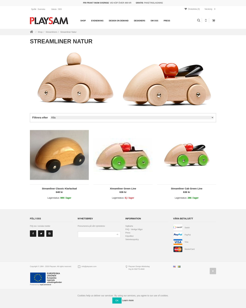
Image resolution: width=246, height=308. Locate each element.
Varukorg (210, 9)
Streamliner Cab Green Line (186, 188)
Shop (83, 21)
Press (167, 21)
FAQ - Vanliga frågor (134, 229)
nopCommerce (45, 285)
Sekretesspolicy (132, 239)
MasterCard (190, 249)
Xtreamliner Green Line (123, 188)
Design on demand (118, 21)
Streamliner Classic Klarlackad (59, 188)
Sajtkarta (129, 226)
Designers (139, 21)
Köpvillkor (129, 236)
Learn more (128, 300)
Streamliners (51, 32)
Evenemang (97, 21)
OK (117, 300)
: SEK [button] (57, 9)
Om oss (154, 21)
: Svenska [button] (39, 9)
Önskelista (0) (192, 9)
